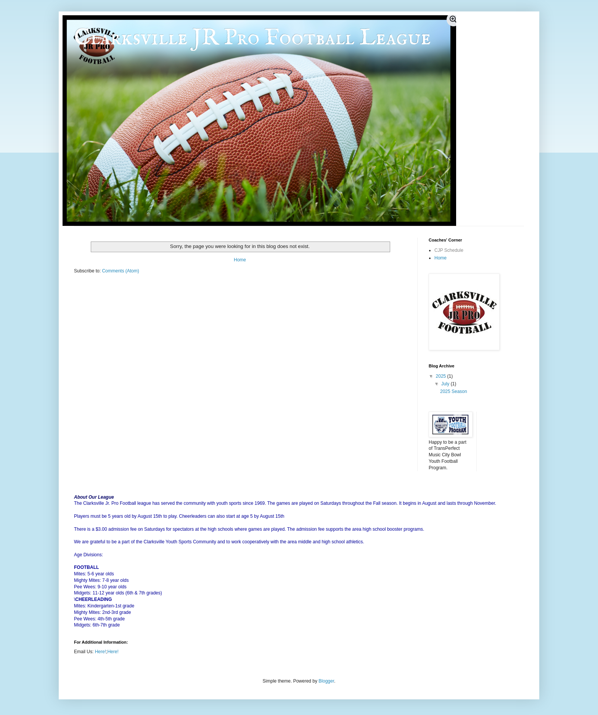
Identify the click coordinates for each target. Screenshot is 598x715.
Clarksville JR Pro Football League (252, 38)
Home (240, 259)
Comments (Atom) (120, 271)
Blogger (326, 681)
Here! (100, 651)
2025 (441, 376)
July (446, 383)
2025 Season (453, 391)
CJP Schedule (448, 250)
